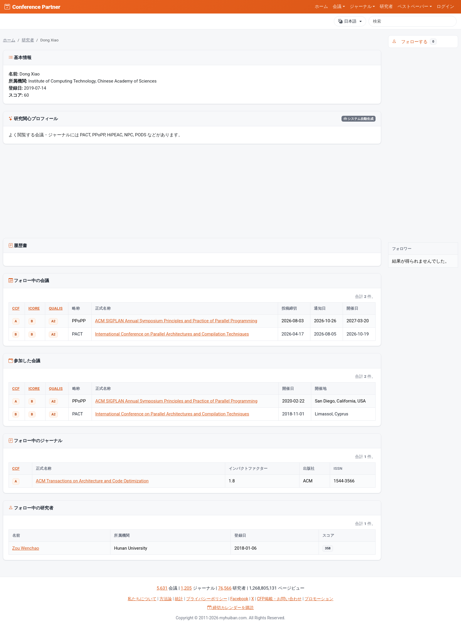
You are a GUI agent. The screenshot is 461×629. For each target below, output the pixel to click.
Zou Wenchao (25, 548)
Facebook (239, 598)
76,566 (225, 588)
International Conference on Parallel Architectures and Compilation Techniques (172, 334)
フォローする (414, 41)
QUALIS (56, 308)
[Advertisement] (192, 192)
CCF (16, 308)
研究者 (386, 6)
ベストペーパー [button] (413, 6)
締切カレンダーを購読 (230, 607)
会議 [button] (337, 6)
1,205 (186, 588)
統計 (179, 598)
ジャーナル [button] (361, 6)
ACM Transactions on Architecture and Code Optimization (92, 481)
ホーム (321, 6)
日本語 (347, 21)
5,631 (162, 588)
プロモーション (318, 598)
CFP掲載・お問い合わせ (279, 598)
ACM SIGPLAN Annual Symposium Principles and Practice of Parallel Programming (176, 320)
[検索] (413, 21)
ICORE (34, 308)
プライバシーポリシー (206, 598)
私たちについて (142, 598)
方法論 (165, 598)
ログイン (445, 6)
